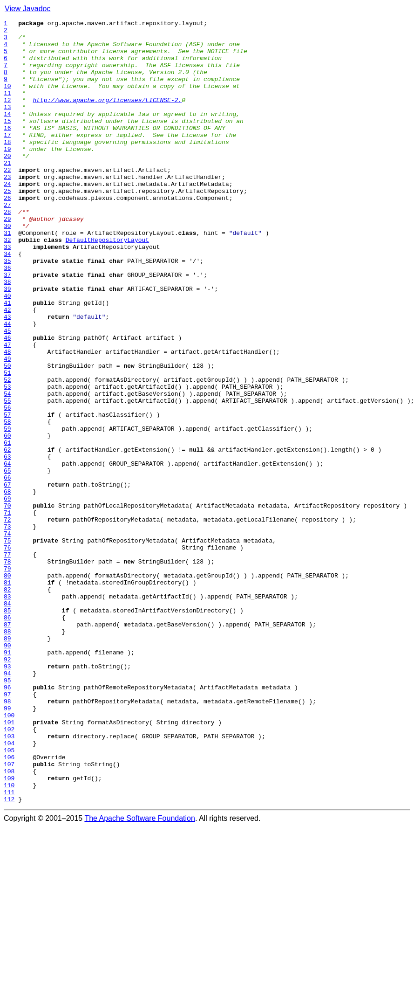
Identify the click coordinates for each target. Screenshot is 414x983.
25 (7, 225)
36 (7, 318)
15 (7, 141)
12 (7, 116)
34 (7, 301)
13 (7, 125)
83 (7, 712)
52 (7, 452)
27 (7, 242)
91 (7, 779)
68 (7, 586)
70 (7, 603)
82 (7, 704)
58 (7, 502)
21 (7, 192)
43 (7, 376)
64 (7, 553)
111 (9, 947)
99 (7, 846)
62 (7, 536)
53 (7, 460)
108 (9, 922)
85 (7, 729)
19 (7, 175)
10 (7, 100)
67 (7, 578)
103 (9, 880)
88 (7, 754)
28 (7, 251)
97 (7, 829)
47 (7, 410)
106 (9, 905)
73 (7, 628)
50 (7, 435)
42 (7, 368)
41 (7, 360)
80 (7, 687)
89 (7, 762)
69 (7, 595)
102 (9, 871)
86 (7, 737)
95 (7, 813)
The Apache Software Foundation (139, 975)
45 (7, 393)
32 (7, 284)
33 (7, 293)
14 (7, 133)
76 (7, 653)
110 (9, 939)
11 (7, 108)
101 (9, 863)
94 (7, 804)
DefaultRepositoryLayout (107, 284)
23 (7, 209)
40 (7, 351)
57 (7, 494)
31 (7, 276)
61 (7, 527)
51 (7, 444)
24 (7, 217)
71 (7, 611)
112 (9, 955)
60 (7, 519)
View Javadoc (27, 9)
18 (7, 167)
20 (7, 183)
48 (7, 418)
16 (7, 150)
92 (7, 788)
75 (7, 645)
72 (7, 620)
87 (7, 746)
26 (7, 234)
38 (7, 334)
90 (7, 771)
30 (7, 267)
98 (7, 838)
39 (7, 343)
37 (7, 326)
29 (7, 259)
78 (7, 670)
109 (9, 930)
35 (7, 309)
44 (7, 385)
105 (9, 897)
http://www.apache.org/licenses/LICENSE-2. (107, 116)
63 (7, 544)
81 (7, 695)
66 (7, 569)
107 (9, 913)
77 (7, 662)
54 (7, 469)
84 (7, 720)
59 (7, 511)
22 (7, 200)
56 (7, 485)
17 (7, 158)
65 (7, 561)
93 (7, 796)
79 (7, 678)
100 (9, 855)
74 (7, 636)
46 (7, 402)
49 (7, 427)
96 (7, 821)
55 (7, 477)
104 (9, 888)
